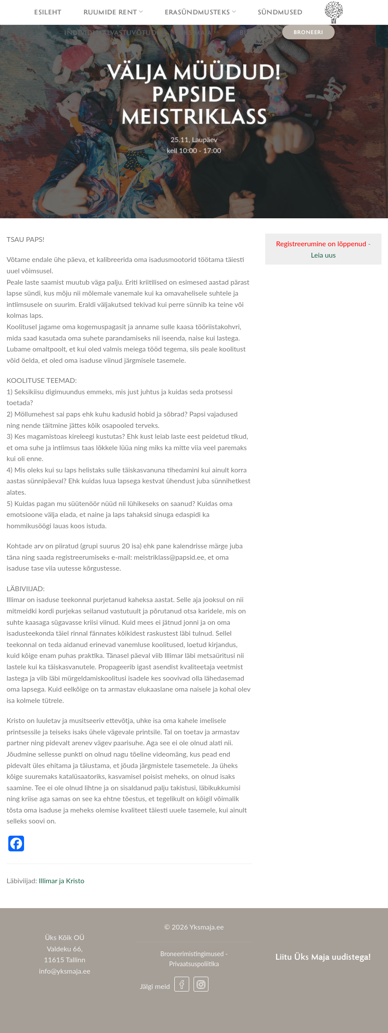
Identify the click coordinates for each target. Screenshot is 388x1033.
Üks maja (198, 32)
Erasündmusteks (200, 11)
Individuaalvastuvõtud (110, 32)
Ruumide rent (113, 11)
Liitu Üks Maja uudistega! (323, 956)
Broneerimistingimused (192, 953)
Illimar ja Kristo (61, 880)
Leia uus (323, 255)
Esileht (47, 11)
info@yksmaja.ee (64, 971)
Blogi (249, 32)
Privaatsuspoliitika (194, 964)
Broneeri (308, 31)
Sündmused (280, 11)
